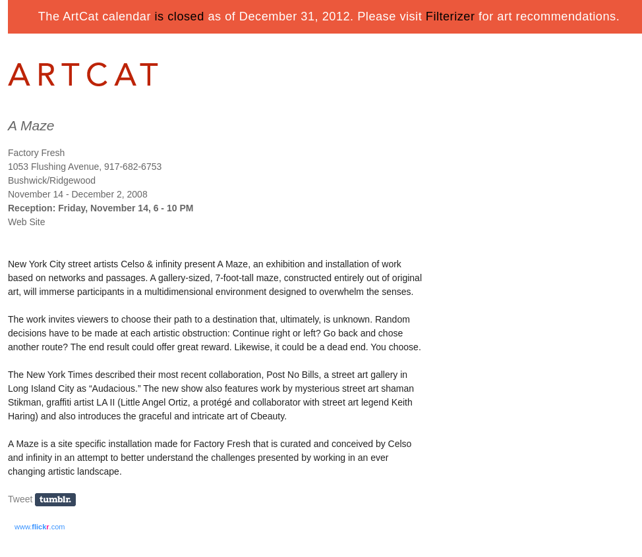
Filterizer (450, 16)
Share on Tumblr (59, 500)
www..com (40, 527)
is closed (179, 16)
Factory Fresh (36, 152)
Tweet (20, 499)
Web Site (26, 222)
